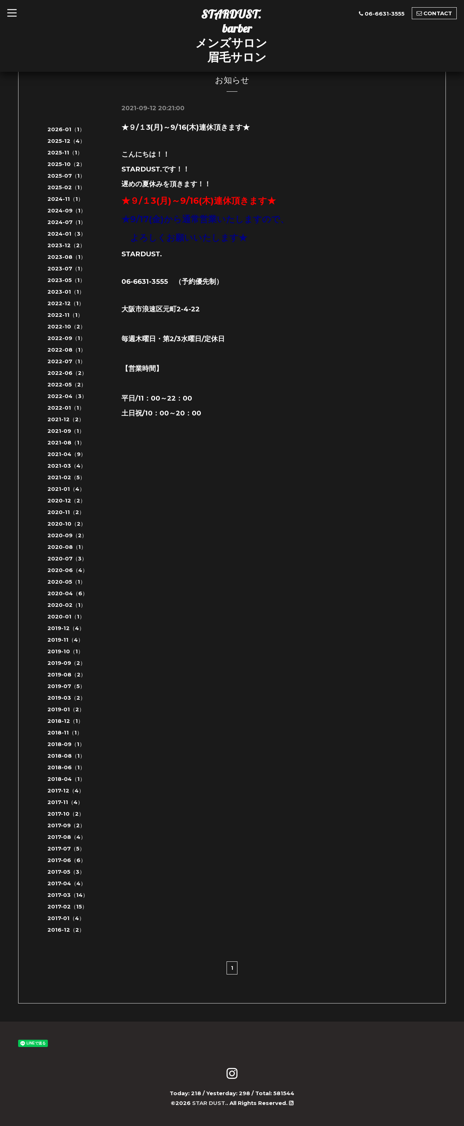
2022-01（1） (65, 407)
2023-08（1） (66, 256)
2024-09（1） (66, 210)
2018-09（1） (66, 744)
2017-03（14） (67, 894)
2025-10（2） (66, 164)
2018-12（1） (65, 720)
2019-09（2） (66, 662)
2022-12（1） (65, 303)
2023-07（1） (66, 268)
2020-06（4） (67, 570)
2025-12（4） (66, 140)
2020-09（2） (67, 535)
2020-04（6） (67, 593)
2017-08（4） (66, 836)
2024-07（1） (66, 222)
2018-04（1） (66, 778)
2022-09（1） (66, 338)
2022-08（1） (66, 349)
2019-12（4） (65, 628)
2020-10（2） (66, 523)
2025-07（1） (66, 175)
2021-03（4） (66, 465)
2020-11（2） (65, 512)
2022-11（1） (65, 314)
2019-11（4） (65, 639)
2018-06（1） (66, 767)
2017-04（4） (66, 883)
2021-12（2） (65, 419)
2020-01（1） (66, 616)
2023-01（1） (65, 291)
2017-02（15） (67, 906)
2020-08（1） (66, 546)
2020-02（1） (66, 604)
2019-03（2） (66, 697)
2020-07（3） (67, 558)
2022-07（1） (66, 361)
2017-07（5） (66, 848)
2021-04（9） (66, 454)
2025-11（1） (65, 152)
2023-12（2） (66, 245)
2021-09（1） (65, 430)
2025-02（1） (66, 187)
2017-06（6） (66, 860)
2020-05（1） (66, 581)
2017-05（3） (66, 871)
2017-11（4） (65, 802)
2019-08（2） (66, 674)
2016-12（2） (65, 929)
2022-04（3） (67, 396)
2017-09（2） (66, 825)
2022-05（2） (66, 384)
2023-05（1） (66, 280)
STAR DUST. (209, 1103)
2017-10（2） (65, 813)
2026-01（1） (66, 129)
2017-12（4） (65, 790)
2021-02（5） (66, 477)
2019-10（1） (65, 651)
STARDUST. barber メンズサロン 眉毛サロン (231, 35)
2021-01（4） (66, 488)
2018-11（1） (64, 732)
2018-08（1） (66, 755)
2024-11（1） (65, 198)
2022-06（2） (67, 372)
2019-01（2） (65, 709)
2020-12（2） (66, 500)
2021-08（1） (66, 442)
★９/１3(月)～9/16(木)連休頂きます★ (185, 127)
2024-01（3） (66, 233)
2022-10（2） (66, 326)
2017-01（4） (65, 918)
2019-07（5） (66, 686)
